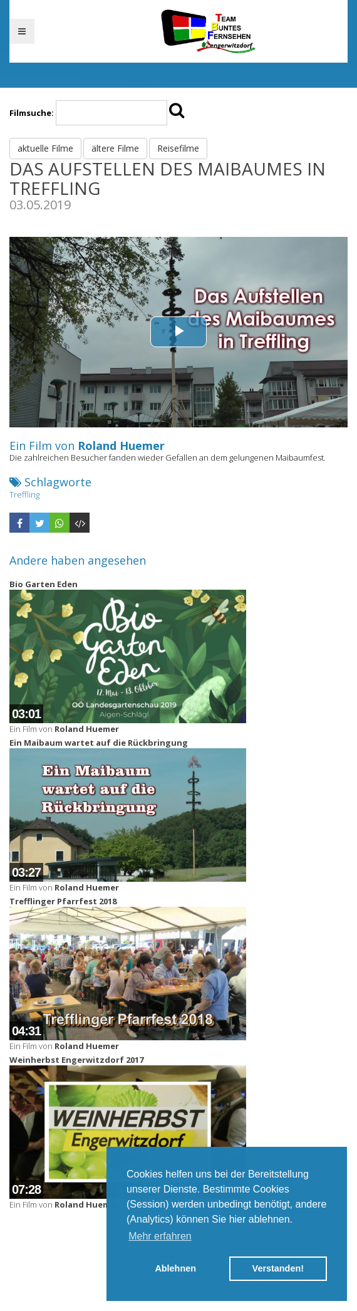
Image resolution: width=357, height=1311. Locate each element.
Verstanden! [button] (278, 1268)
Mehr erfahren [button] (160, 1236)
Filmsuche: (31, 112)
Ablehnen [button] (175, 1268)
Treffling (24, 494)
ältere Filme (115, 148)
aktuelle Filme (45, 148)
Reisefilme (178, 148)
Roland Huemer (121, 445)
